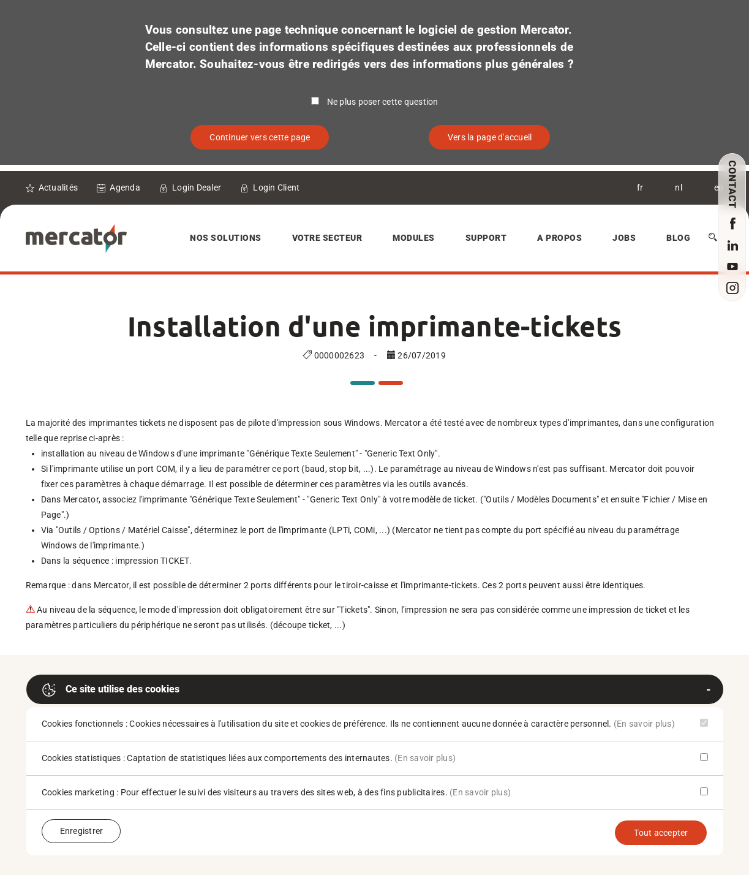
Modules (414, 238)
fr (640, 187)
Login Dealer (196, 187)
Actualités (58, 187)
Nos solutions (226, 238)
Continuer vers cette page (259, 137)
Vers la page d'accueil (490, 137)
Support (486, 238)
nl (678, 187)
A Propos (559, 238)
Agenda (125, 187)
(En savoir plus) (644, 724)
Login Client (276, 187)
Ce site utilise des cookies (110, 690)
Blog (678, 238)
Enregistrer (82, 831)
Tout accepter (661, 833)
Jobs (624, 238)
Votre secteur (327, 238)
